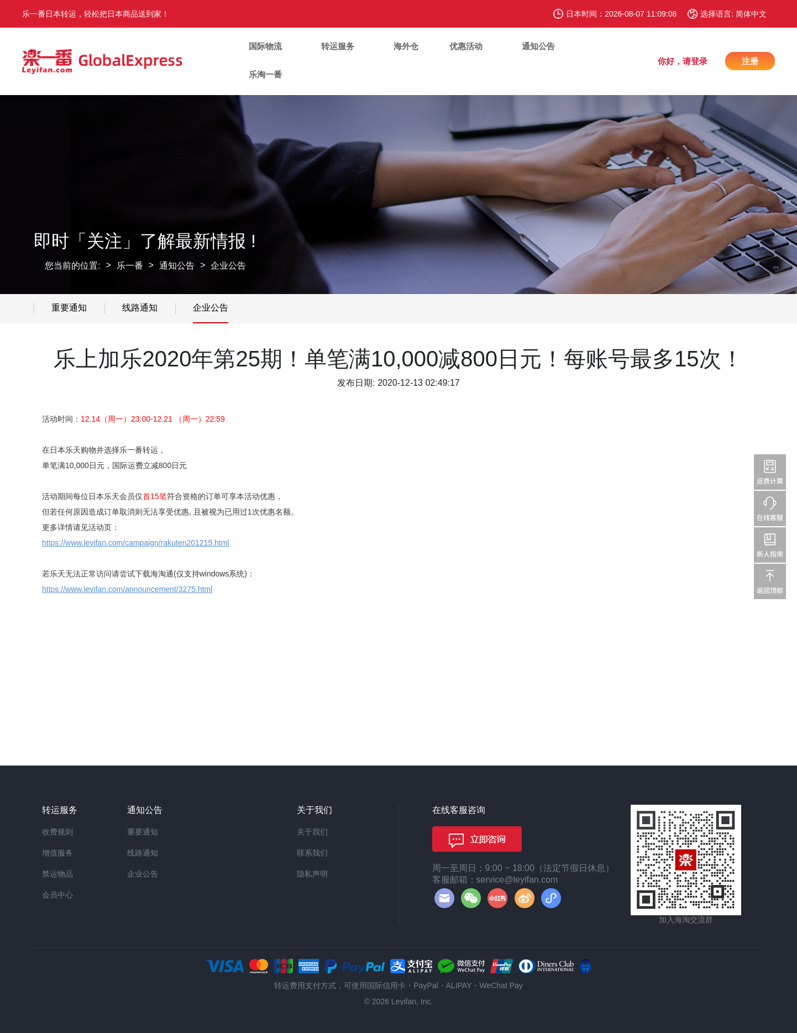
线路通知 (140, 307)
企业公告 (228, 265)
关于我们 (312, 831)
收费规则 (57, 831)
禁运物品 (57, 873)
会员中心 (57, 894)
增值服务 (57, 852)
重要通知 (69, 307)
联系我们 (312, 852)
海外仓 (406, 46)
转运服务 (337, 46)
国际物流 (265, 46)
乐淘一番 (265, 74)
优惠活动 (466, 46)
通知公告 (538, 46)
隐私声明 (312, 873)
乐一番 (130, 265)
